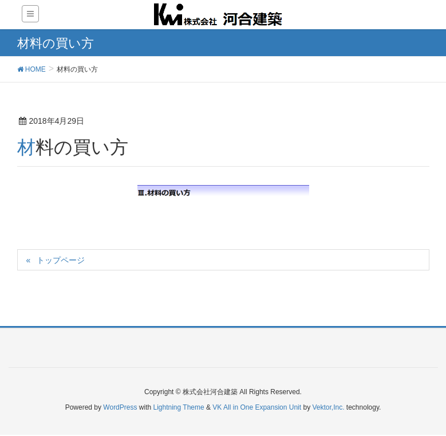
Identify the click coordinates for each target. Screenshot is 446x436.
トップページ (61, 260)
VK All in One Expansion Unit (256, 407)
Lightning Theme (178, 407)
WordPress (120, 407)
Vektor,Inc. (328, 407)
